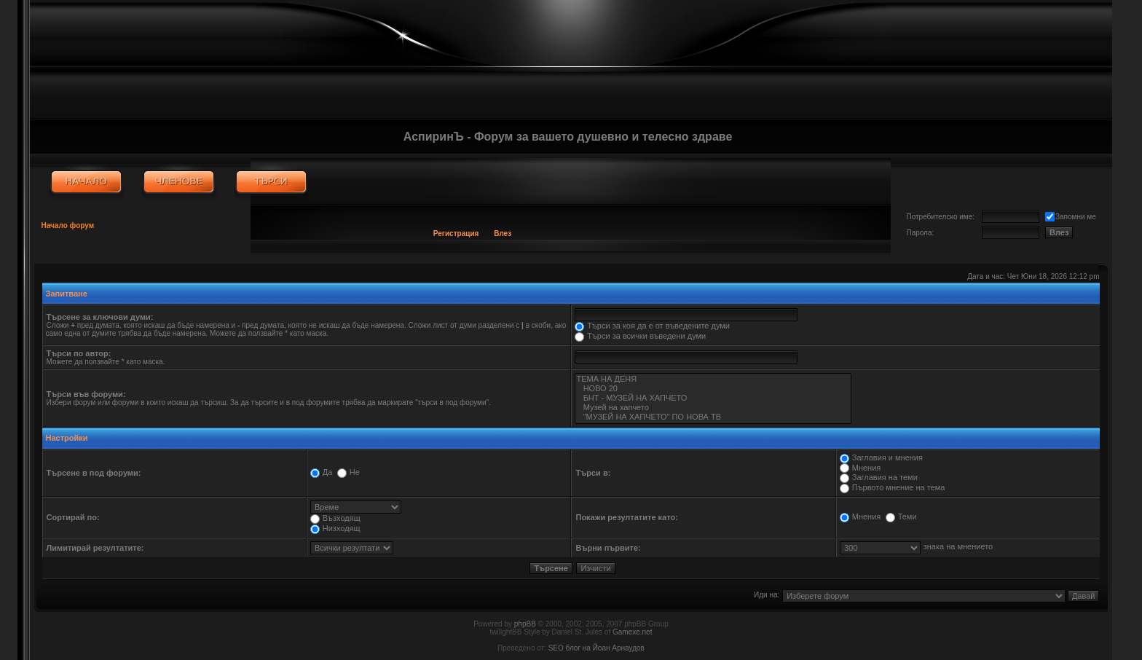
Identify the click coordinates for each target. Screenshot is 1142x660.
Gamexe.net (632, 632)
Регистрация (456, 233)
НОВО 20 (712, 388)
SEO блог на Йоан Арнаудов (596, 648)
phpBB (525, 624)
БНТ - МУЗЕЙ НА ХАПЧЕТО (712, 398)
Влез (502, 233)
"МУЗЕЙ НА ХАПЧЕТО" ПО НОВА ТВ (712, 417)
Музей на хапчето (712, 407)
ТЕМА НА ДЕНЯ (712, 379)
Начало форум (68, 225)
